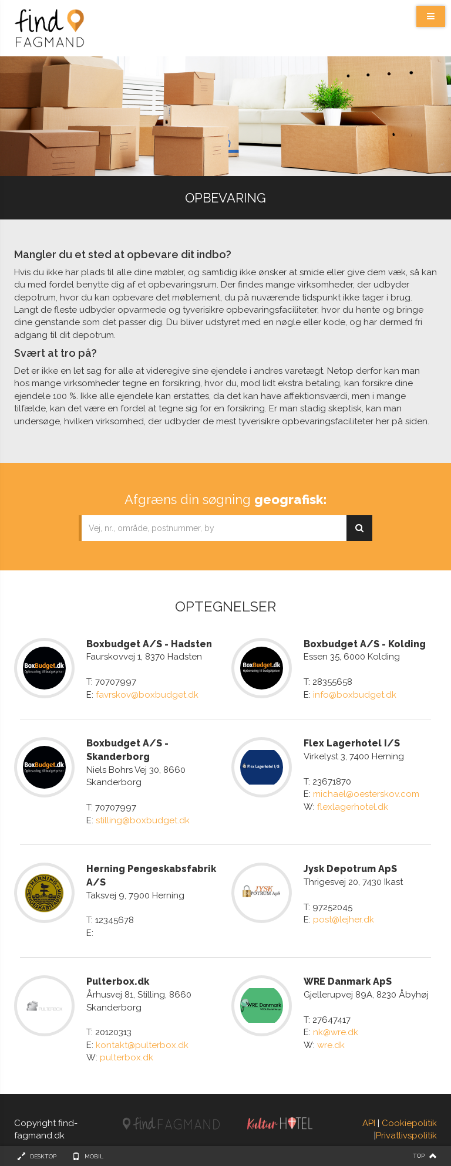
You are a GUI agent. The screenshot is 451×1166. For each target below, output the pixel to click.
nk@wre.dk (335, 1032)
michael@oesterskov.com (366, 794)
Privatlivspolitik (406, 1135)
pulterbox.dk (126, 1057)
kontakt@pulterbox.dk (142, 1045)
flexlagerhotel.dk (352, 807)
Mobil (94, 1156)
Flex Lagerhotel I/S (352, 743)
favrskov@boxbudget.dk (147, 695)
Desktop (43, 1156)
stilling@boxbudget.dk (143, 820)
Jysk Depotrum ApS (350, 868)
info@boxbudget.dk (354, 695)
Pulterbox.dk (117, 981)
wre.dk (331, 1045)
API (368, 1123)
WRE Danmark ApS (348, 981)
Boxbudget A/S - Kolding (365, 644)
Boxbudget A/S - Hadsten (149, 644)
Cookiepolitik (409, 1123)
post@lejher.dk (343, 919)
